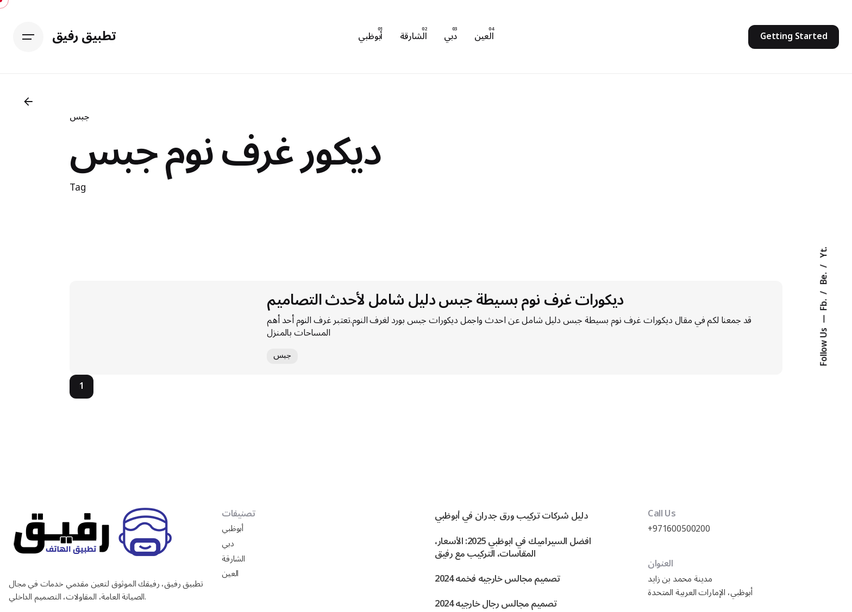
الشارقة (233, 559)
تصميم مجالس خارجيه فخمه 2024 (497, 578)
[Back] (28, 101)
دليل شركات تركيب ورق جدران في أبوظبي (511, 515)
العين (230, 573)
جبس (79, 116)
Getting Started (794, 36)
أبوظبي (232, 528)
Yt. (824, 252)
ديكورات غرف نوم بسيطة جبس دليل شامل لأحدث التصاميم (445, 300)
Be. (824, 277)
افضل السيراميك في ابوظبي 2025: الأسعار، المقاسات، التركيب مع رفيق (513, 547)
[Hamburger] (28, 37)
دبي (228, 543)
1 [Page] (81, 386)
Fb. (824, 303)
